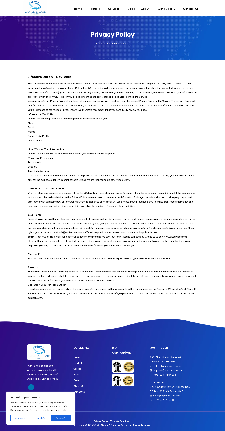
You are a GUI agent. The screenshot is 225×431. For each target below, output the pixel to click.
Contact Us (191, 9)
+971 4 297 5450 (163, 400)
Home (78, 9)
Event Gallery (166, 9)
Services (114, 9)
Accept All (61, 417)
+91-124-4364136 (165, 375)
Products (94, 9)
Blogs (131, 9)
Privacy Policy (101, 421)
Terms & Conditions (120, 421)
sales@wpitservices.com (167, 366)
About (145, 9)
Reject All (40, 417)
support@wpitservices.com (168, 370)
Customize (20, 417)
